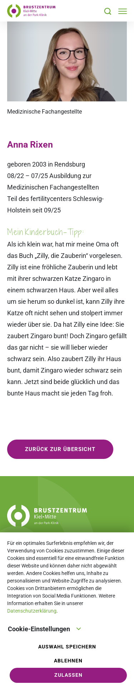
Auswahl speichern (67, 647)
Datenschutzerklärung (31, 611)
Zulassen (68, 675)
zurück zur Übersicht (60, 449)
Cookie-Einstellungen (44, 628)
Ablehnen (68, 661)
